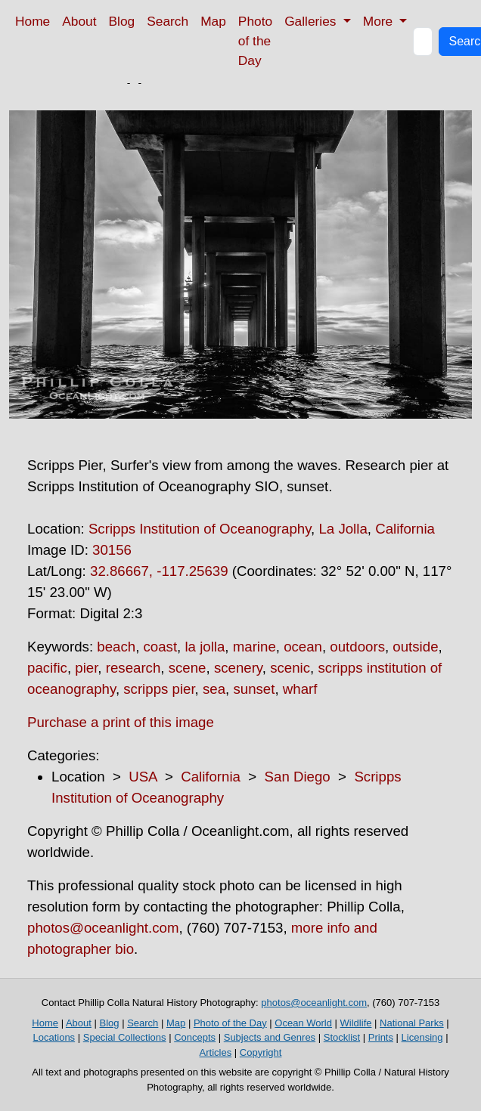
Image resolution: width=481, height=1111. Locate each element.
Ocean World (303, 1023)
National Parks (412, 1023)
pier (86, 668)
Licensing (422, 1037)
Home (32, 21)
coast (161, 647)
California (405, 529)
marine (254, 647)
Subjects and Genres (269, 1037)
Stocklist (342, 1037)
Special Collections (124, 1037)
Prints (380, 1037)
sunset (254, 689)
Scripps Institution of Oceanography (199, 529)
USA (143, 777)
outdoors (357, 647)
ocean (303, 647)
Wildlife (356, 1023)
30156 (112, 550)
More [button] (379, 21)
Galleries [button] (312, 21)
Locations (54, 1037)
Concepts (195, 1037)
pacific (47, 668)
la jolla (205, 647)
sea (214, 689)
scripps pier (158, 689)
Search (167, 21)
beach (116, 647)
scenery (238, 668)
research (133, 668)
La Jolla (342, 529)
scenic (290, 668)
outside (415, 647)
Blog (122, 21)
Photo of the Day (255, 41)
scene (187, 668)
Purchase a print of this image (120, 722)
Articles (216, 1052)
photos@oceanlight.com (102, 928)
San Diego (297, 777)
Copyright (261, 1052)
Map (213, 21)
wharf (300, 689)
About (79, 21)
